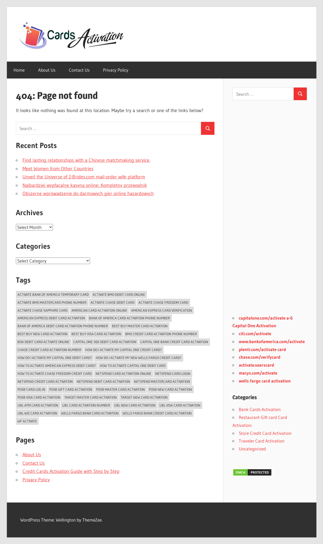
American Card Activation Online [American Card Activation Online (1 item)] (99, 310)
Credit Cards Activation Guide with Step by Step (71, 471)
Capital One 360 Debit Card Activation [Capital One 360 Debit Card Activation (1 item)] (104, 342)
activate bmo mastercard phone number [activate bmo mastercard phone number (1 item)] (52, 302)
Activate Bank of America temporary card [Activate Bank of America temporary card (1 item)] (53, 294)
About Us (46, 70)
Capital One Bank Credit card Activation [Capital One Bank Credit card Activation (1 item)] (174, 342)
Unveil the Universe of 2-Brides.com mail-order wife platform (84, 177)
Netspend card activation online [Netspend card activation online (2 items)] (123, 373)
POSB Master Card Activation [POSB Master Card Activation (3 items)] (120, 389)
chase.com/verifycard (259, 357)
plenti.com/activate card (262, 349)
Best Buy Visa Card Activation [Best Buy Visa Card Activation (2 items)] (96, 334)
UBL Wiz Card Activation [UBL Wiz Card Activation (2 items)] (37, 413)
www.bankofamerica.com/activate (272, 341)
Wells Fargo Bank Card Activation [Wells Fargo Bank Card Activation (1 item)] (90, 413)
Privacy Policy (115, 70)
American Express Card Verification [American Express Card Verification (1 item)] (161, 310)
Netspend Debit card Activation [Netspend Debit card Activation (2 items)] (103, 381)
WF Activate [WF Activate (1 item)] (27, 421)
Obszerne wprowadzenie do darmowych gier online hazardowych (88, 193)
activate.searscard (256, 365)
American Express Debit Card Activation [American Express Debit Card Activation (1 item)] (51, 318)
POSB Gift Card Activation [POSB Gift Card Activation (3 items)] (70, 389)
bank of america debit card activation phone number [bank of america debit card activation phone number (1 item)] (62, 326)
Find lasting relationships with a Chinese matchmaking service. (86, 160)
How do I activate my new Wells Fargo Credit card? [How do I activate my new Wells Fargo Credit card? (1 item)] (138, 358)
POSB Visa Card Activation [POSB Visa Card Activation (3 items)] (38, 397)
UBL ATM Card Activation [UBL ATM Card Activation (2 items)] (37, 405)
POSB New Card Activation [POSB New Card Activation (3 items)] (170, 389)
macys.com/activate (258, 373)
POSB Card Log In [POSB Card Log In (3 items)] (31, 389)
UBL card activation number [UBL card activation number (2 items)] (86, 405)
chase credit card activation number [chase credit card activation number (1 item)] (49, 350)
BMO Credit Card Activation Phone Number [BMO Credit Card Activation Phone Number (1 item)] (161, 334)
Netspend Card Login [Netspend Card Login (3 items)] (172, 373)
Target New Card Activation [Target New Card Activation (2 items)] (144, 397)
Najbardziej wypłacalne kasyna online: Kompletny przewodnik (85, 185)
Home (19, 70)
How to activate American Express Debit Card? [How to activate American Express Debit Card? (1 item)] (56, 365)
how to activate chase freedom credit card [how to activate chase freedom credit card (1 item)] (54, 373)
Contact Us (79, 70)
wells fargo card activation (265, 381)
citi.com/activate (255, 333)
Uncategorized (252, 448)
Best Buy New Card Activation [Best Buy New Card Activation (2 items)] (42, 334)
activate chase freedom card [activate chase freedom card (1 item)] (163, 302)
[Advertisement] (269, 211)
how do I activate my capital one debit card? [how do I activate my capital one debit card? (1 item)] (54, 358)
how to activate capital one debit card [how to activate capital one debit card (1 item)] (132, 365)
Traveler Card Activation (261, 441)
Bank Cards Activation (260, 409)
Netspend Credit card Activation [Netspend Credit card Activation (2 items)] (45, 381)
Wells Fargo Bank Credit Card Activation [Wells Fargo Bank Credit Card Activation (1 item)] (157, 413)
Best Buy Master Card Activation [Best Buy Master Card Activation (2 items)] (140, 326)
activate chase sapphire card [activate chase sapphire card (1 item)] (42, 310)
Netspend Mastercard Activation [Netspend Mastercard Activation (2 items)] (162, 381)
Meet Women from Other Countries (58, 169)
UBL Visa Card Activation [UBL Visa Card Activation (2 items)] (179, 405)
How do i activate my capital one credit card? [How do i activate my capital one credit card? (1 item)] (123, 350)
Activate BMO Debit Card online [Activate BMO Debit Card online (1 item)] (119, 294)
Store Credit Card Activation (265, 433)
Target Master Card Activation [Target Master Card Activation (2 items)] (90, 397)
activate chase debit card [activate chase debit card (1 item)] (112, 302)
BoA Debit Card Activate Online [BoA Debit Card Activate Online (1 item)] (43, 342)
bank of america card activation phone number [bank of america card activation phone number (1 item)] (129, 318)
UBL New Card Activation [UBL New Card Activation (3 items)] (134, 405)
